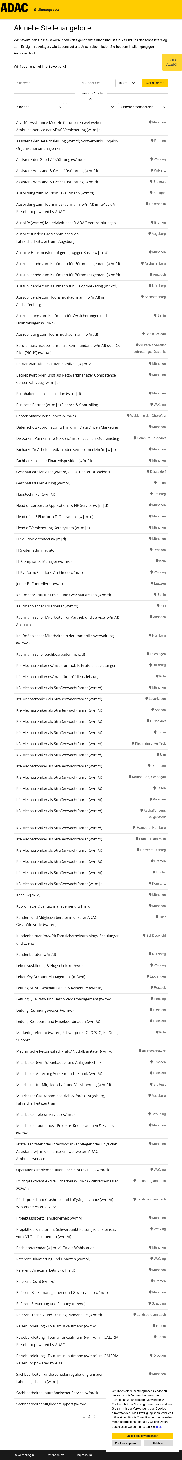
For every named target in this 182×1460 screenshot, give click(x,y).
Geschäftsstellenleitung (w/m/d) (43, 483)
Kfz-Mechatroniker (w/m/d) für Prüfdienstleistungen (60, 676)
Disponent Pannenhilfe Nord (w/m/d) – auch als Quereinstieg (67, 438)
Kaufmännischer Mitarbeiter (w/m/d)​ (47, 606)
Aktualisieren (154, 83)
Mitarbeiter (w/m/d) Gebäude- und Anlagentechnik (58, 1062)
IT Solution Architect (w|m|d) (41, 539)
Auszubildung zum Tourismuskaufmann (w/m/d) (57, 334)
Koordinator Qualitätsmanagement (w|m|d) (53, 906)
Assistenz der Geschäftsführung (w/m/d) (50, 159)
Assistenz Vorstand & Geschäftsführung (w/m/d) (57, 170)
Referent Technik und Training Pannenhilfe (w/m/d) (59, 1314)
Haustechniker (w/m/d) (35, 494)
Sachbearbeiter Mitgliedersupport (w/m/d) (52, 1404)
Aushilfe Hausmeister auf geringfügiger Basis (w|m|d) (62, 252)
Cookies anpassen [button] (126, 1443)
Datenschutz (55, 1455)
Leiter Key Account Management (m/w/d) (50, 976)
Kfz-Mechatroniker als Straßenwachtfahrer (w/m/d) (59, 687)
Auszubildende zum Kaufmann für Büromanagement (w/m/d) (68, 263)
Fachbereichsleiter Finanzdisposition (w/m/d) (54, 460)
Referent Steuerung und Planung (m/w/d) (50, 1303)
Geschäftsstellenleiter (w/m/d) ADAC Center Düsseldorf (63, 471)
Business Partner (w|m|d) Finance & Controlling (57, 404)
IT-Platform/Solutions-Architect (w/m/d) (49, 572)
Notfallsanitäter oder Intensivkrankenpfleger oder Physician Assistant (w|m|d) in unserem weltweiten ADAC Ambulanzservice (66, 1151)
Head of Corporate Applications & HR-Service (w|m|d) (62, 505)
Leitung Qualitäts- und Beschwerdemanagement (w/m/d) (64, 999)
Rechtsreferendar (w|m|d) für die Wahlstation (55, 1247)
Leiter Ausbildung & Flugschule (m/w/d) (49, 965)
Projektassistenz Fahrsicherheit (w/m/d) (49, 1218)
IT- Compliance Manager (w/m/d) (44, 561)
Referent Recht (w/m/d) (35, 1281)
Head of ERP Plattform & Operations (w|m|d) (54, 516)
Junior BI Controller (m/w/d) (39, 583)
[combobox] (126, 83)
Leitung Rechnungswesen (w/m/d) (45, 1010)
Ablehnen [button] (158, 1443)
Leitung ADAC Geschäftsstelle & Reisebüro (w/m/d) (59, 987)
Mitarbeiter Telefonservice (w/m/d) (45, 1114)
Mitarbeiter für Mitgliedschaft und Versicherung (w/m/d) (63, 1084)
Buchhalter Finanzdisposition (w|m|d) (48, 393)
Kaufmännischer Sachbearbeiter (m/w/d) (50, 654)
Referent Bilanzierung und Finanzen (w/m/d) (53, 1259)
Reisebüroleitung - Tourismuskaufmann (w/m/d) (56, 1326)
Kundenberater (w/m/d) (36, 954)
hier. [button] (159, 1426)
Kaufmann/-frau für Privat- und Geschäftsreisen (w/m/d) (63, 594)
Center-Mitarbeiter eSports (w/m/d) (46, 416)
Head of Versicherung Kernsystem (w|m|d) (53, 527)
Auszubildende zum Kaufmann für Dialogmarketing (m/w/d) (66, 286)
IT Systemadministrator (36, 550)
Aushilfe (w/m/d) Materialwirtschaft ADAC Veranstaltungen (66, 222)
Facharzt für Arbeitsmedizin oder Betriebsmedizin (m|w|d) (66, 449)
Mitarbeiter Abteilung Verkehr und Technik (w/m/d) (59, 1073)
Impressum (84, 1455)
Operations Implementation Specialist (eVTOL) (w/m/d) (62, 1169)
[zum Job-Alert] (172, 62)
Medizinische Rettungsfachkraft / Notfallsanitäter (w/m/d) (64, 1051)
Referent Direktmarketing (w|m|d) (45, 1270)
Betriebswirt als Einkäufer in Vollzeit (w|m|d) (54, 363)
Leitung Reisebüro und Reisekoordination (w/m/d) (58, 1021)
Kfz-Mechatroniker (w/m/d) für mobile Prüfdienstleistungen (66, 665)
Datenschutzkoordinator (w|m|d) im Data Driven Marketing (67, 427)
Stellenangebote (47, 10)
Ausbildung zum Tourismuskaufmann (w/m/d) (55, 193)
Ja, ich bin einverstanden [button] (142, 1435)
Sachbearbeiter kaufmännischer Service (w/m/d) (57, 1392)
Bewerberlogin (24, 1455)
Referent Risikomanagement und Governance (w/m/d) (62, 1292)
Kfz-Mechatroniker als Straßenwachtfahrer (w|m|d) (60, 883)
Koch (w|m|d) (28, 894)
